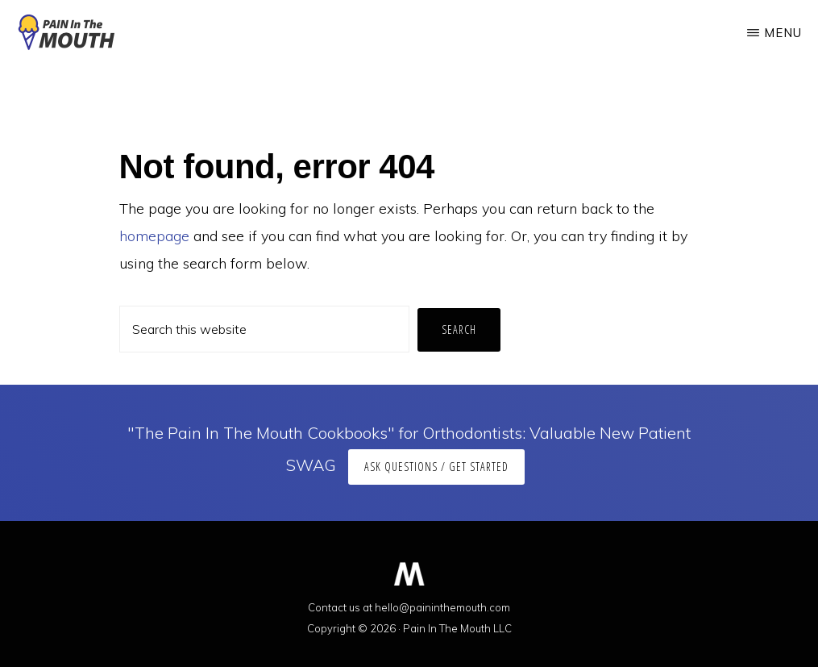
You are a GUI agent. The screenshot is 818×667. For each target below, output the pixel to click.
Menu (783, 32)
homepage (154, 236)
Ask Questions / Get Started (436, 466)
